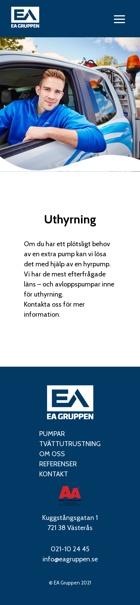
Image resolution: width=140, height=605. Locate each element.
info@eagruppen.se (70, 559)
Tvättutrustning (70, 444)
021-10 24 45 (70, 549)
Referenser (58, 464)
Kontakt (53, 474)
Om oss (52, 454)
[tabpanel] (70, 104)
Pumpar (52, 434)
